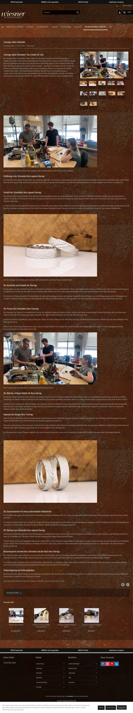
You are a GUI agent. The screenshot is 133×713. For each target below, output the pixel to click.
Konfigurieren (121, 707)
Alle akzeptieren (111, 707)
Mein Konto (39, 668)
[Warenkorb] (127, 12)
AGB (70, 677)
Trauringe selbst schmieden (13, 581)
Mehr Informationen (18, 710)
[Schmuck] (54, 26)
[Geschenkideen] (66, 26)
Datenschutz (72, 673)
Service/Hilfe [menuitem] (127, 5)
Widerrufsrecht (73, 668)
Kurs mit (42, 171)
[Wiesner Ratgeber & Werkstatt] (95, 26)
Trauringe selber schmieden (43, 581)
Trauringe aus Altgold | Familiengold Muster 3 (91, 626)
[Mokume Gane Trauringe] (15, 26)
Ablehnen (101, 707)
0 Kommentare (30, 46)
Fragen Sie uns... (40, 663)
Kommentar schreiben (14, 592)
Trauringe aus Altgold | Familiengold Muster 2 (66, 626)
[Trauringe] (30, 26)
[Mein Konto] (119, 12)
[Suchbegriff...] (61, 12)
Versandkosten (70, 696)
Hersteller (39, 687)
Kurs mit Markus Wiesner (45, 280)
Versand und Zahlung (41, 682)
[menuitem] (61, 12)
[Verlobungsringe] (42, 26)
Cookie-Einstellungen (74, 663)
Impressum (72, 682)
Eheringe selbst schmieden (28, 581)
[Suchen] (78, 12)
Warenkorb (39, 677)
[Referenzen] (78, 26)
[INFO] (110, 26)
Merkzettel (39, 673)
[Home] (2, 26)
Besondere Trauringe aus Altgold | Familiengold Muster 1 (41, 626)
